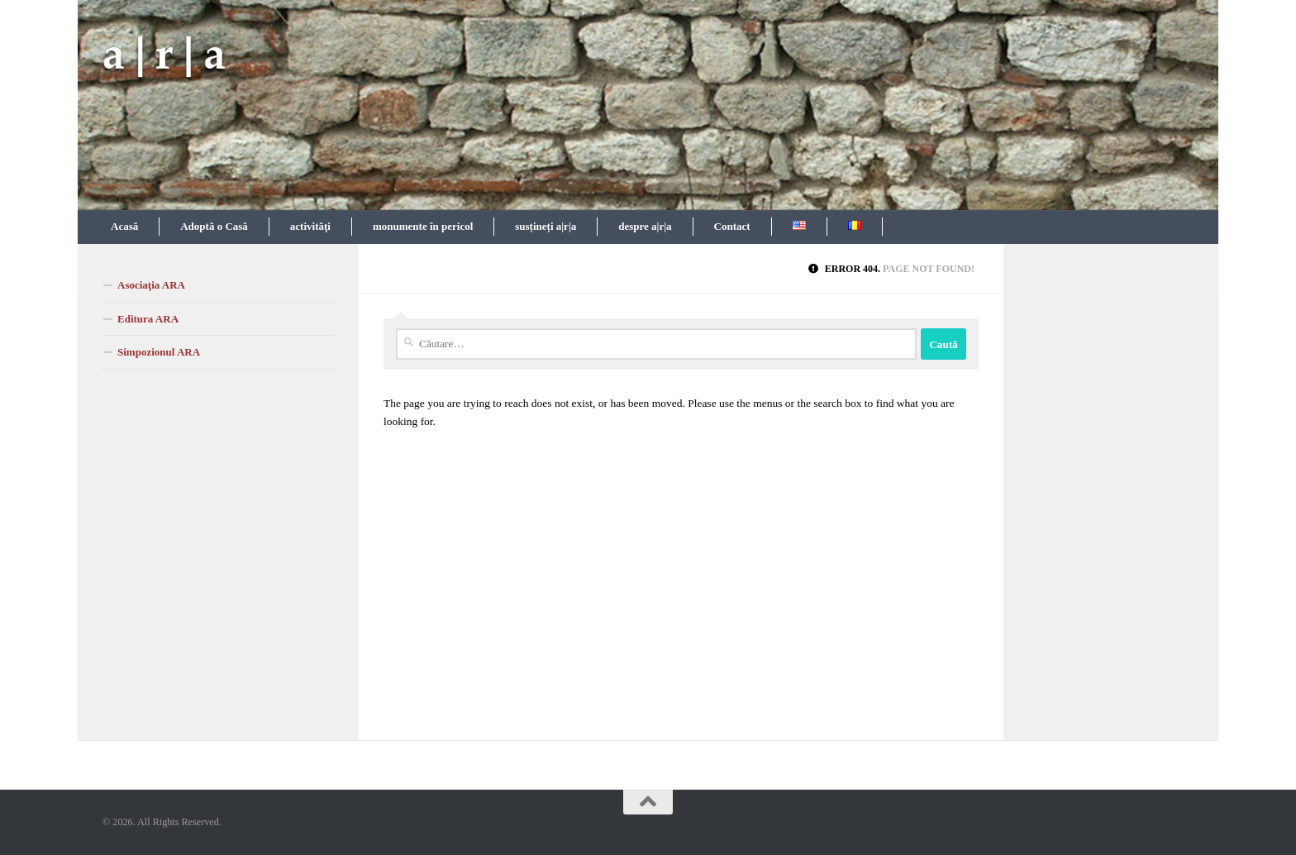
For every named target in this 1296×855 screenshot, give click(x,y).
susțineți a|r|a (545, 226)
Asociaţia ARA (151, 285)
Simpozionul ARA (158, 352)
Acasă (124, 226)
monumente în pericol (423, 226)
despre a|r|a (644, 226)
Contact (732, 226)
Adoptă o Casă (214, 226)
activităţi (310, 226)
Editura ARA (148, 319)
